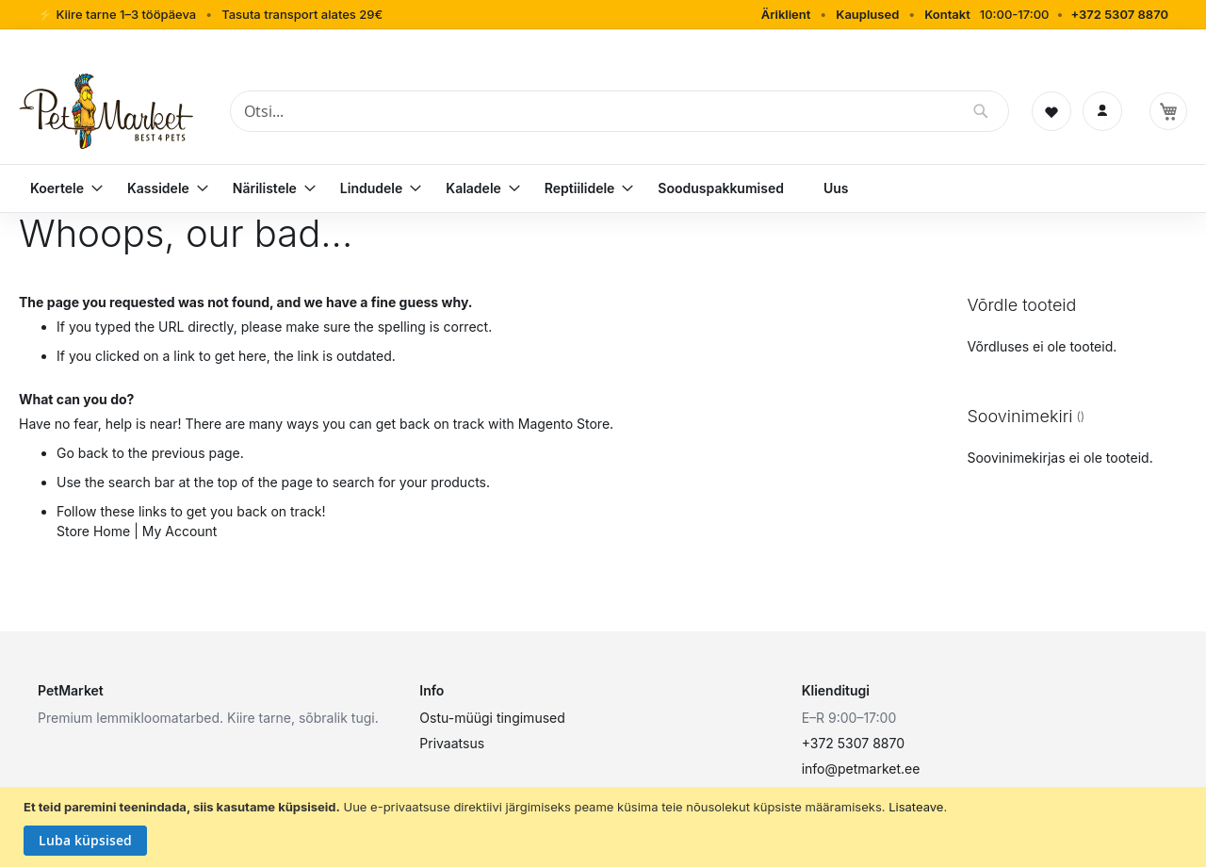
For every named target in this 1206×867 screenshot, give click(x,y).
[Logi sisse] (1102, 111)
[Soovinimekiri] (1051, 111)
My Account (180, 531)
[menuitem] (59, 188)
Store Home (93, 531)
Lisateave (915, 806)
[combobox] (619, 111)
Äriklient (786, 14)
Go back (82, 453)
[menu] (603, 188)
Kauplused (867, 14)
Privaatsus (451, 743)
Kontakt (947, 14)
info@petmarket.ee (861, 769)
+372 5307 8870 (1119, 14)
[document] (605, 827)
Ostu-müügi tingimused (491, 718)
